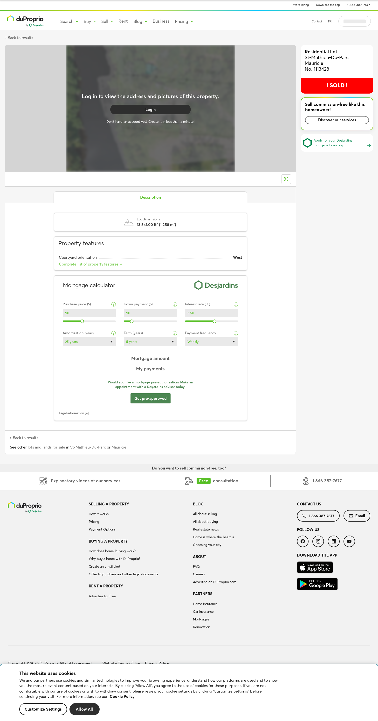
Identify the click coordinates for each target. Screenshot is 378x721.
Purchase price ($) (77, 304)
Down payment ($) (138, 304)
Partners (202, 594)
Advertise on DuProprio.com (214, 582)
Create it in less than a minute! (171, 121)
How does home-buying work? (112, 551)
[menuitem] (139, 517)
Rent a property (106, 586)
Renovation (201, 627)
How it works (99, 514)
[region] (189, 692)
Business (161, 21)
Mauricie (118, 447)
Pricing (94, 521)
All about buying (205, 521)
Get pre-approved (150, 398)
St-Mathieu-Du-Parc (88, 447)
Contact (317, 21)
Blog (198, 504)
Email (357, 515)
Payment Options (102, 529)
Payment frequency (200, 333)
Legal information (71, 413)
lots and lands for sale (46, 447)
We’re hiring (301, 5)
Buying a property (108, 541)
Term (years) (133, 333)
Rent (123, 21)
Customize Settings (43, 709)
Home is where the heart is (213, 537)
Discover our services (337, 119)
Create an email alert (104, 566)
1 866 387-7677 (358, 5)
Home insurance (205, 604)
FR (330, 21)
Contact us (309, 504)
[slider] (82, 321)
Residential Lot (321, 51)
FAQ (196, 566)
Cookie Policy (122, 696)
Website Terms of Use (121, 663)
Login (150, 109)
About (199, 556)
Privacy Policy (157, 663)
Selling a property (109, 504)
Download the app (328, 5)
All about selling (205, 514)
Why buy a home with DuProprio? (114, 559)
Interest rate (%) (197, 304)
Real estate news (206, 529)
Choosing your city (207, 545)
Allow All (84, 709)
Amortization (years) (79, 333)
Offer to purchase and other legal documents (123, 574)
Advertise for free (102, 596)
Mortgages (201, 619)
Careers (199, 574)
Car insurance (203, 611)
